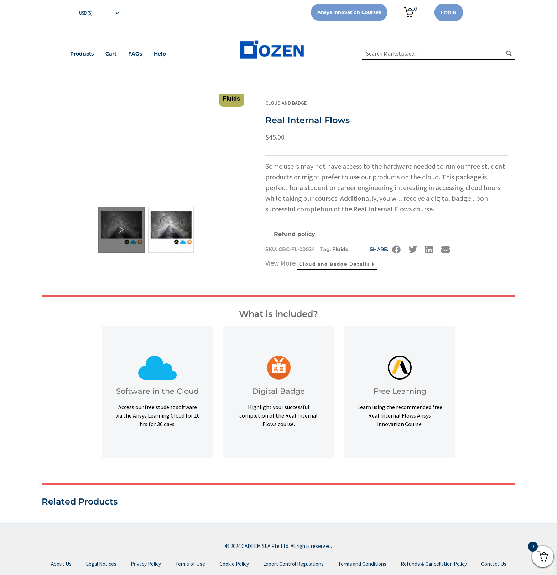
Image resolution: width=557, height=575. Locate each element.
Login (449, 12)
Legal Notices (101, 563)
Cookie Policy (234, 563)
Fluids (340, 249)
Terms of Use (190, 563)
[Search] (509, 53)
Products (81, 54)
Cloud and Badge (286, 103)
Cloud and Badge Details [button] (337, 264)
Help (161, 54)
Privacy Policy (146, 563)
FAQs (135, 54)
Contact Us (493, 563)
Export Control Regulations (293, 563)
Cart (110, 54)
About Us (61, 563)
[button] (396, 249)
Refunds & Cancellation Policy (434, 563)
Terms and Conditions (362, 563)
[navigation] (93, 12)
